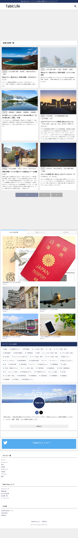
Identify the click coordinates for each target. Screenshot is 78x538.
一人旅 (59, 69)
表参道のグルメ (43, 361)
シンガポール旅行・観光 (50, 350)
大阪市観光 (44, 373)
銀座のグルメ (66, 354)
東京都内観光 (22, 373)
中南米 (3, 464)
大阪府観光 (51, 365)
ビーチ (33, 361)
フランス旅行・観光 (61, 346)
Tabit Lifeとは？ (35, 519)
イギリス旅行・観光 (67, 350)
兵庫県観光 (25, 110)
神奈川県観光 (18, 350)
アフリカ (3, 471)
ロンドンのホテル (9, 358)
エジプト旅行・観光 (13, 71)
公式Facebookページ (7, 508)
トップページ (5, 495)
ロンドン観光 (13, 369)
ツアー (19, 166)
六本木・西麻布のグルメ (11, 365)
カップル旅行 (45, 116)
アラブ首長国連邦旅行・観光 (61, 113)
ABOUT (39, 423)
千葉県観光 (30, 350)
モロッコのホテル (57, 166)
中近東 (3, 469)
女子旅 (63, 369)
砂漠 (4, 74)
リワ (51, 116)
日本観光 (16, 377)
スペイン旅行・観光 (27, 365)
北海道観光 (33, 110)
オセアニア (4, 467)
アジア (3, 457)
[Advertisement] (39, 25)
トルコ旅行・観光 (9, 373)
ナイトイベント (32, 166)
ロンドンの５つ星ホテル (20, 354)
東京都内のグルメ (28, 377)
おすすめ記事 (5, 491)
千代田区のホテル (41, 369)
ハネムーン (54, 358)
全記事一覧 (4, 493)
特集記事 (3, 488)
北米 (2, 462)
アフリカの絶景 (12, 166)
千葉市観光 (41, 365)
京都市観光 (11, 110)
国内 (2, 474)
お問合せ (3, 512)
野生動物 (26, 346)
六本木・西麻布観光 (64, 365)
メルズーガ (48, 166)
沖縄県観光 (55, 361)
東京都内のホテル (27, 369)
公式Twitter (4, 510)
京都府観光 (18, 110)
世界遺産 (7, 377)
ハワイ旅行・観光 (38, 346)
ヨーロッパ (4, 459)
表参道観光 (8, 350)
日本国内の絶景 (34, 358)
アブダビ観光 (49, 113)
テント (24, 166)
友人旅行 (22, 71)
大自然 (70, 69)
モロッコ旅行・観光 (68, 166)
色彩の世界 (13, 361)
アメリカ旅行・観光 (37, 354)
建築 (6, 346)
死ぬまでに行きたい (30, 71)
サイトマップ (5, 486)
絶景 (38, 350)
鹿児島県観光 (22, 358)
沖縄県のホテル (15, 346)
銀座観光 (64, 373)
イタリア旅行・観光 (52, 354)
